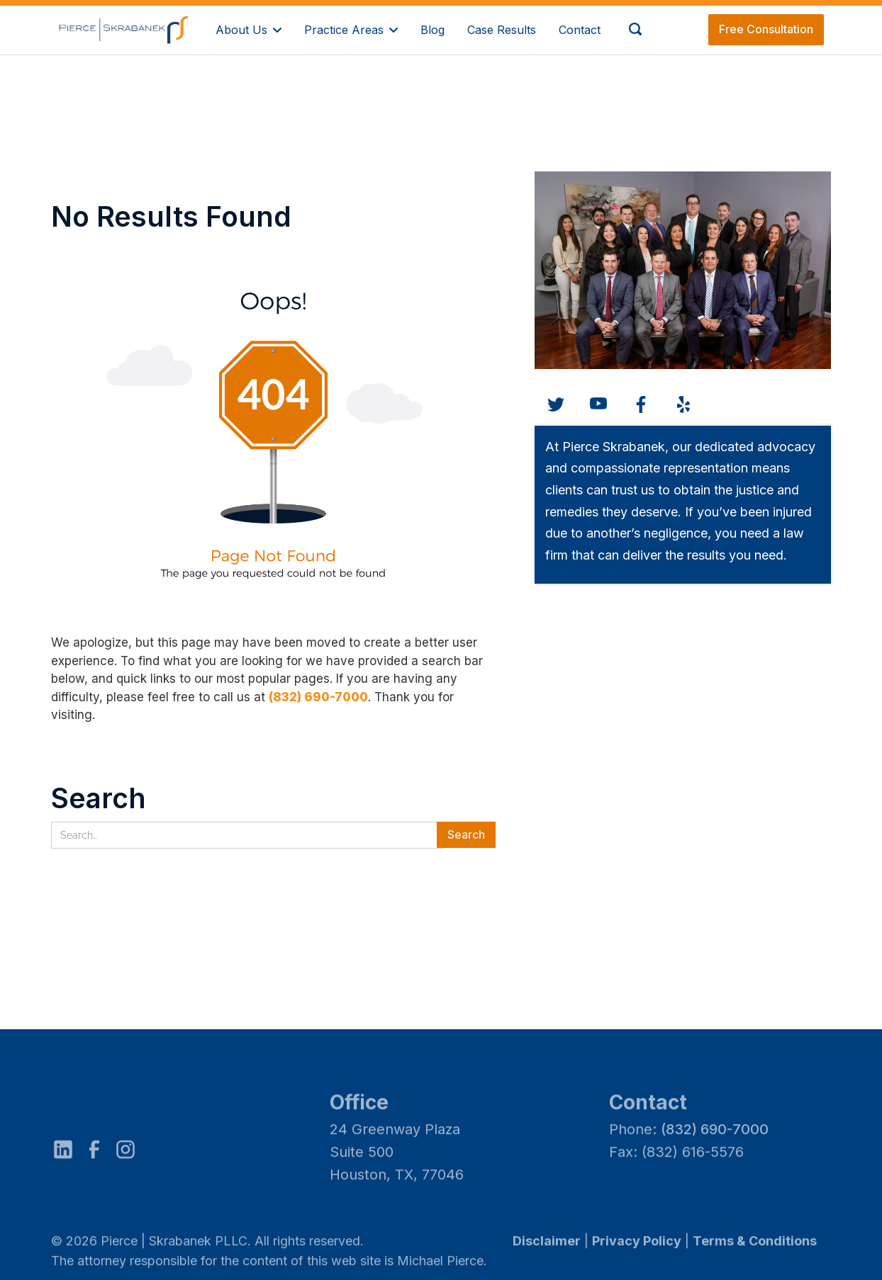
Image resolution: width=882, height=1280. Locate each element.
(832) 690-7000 (318, 697)
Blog (432, 30)
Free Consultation (766, 29)
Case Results (501, 30)
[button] (248, 29)
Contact (580, 30)
